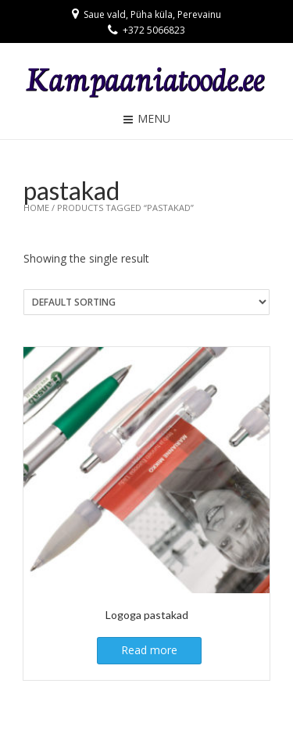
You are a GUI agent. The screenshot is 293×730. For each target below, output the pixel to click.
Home (36, 207)
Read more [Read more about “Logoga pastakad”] (149, 649)
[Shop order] (146, 302)
